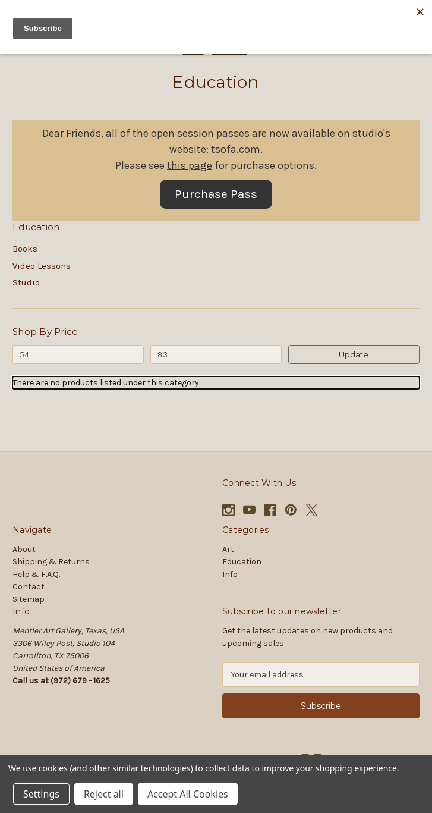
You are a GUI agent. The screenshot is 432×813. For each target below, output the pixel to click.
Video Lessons (41, 265)
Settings (41, 794)
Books (24, 248)
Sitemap (28, 599)
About (24, 549)
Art (228, 549)
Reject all (104, 794)
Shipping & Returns (51, 562)
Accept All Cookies (187, 794)
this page (189, 165)
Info (230, 574)
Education (241, 562)
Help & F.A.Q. (36, 574)
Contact (28, 587)
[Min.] (78, 354)
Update (353, 354)
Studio (26, 282)
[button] (216, 194)
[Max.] (216, 354)
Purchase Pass (216, 194)
